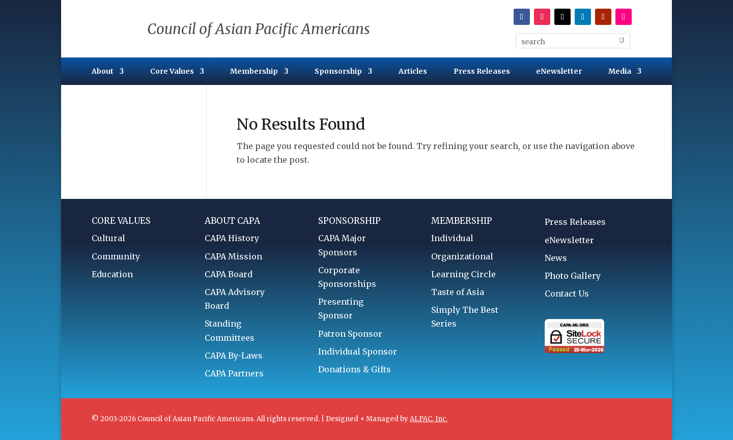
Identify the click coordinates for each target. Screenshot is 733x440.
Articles (413, 72)
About (103, 72)
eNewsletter (559, 72)
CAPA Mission (233, 256)
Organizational (462, 256)
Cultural (108, 238)
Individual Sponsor (357, 351)
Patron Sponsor (350, 334)
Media (619, 72)
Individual (452, 238)
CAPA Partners (234, 373)
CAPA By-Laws (234, 355)
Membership (254, 72)
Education (112, 274)
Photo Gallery (573, 276)
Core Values (172, 72)
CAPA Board (228, 274)
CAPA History (232, 238)
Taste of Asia (457, 292)
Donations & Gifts (354, 369)
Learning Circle (463, 274)
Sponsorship (338, 72)
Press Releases (482, 72)
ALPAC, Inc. (428, 419)
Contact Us (567, 293)
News (556, 258)
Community (116, 256)
